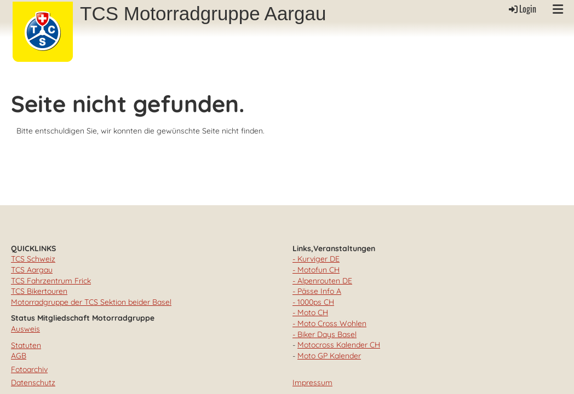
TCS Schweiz (33, 259)
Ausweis (25, 329)
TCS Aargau (32, 270)
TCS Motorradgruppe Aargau (203, 13)
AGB (18, 356)
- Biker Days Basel (324, 334)
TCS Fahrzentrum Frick (51, 281)
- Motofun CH (316, 270)
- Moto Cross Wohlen (329, 323)
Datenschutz (33, 382)
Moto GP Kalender (329, 356)
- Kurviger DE (316, 259)
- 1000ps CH (313, 302)
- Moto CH (310, 312)
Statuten (26, 345)
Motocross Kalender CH (338, 345)
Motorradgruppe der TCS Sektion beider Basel (91, 302)
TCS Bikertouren (39, 291)
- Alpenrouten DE (322, 281)
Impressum (312, 382)
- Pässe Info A (316, 291)
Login (521, 8)
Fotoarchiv (29, 369)
